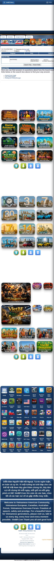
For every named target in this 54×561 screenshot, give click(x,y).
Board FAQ (5, 68)
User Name (4, 49)
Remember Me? (19, 49)
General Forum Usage (10, 75)
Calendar (51, 53)
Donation (10, 37)
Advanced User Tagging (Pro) (26, 542)
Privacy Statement (28, 530)
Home (49, 2)
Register (29, 37)
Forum (3, 37)
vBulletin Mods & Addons (24, 544)
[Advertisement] (27, 18)
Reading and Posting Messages (13, 78)
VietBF (27, 49)
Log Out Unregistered (47, 539)
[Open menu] (8, 2)
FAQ (31, 53)
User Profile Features (10, 76)
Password (3, 51)
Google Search (20, 37)
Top (35, 530)
